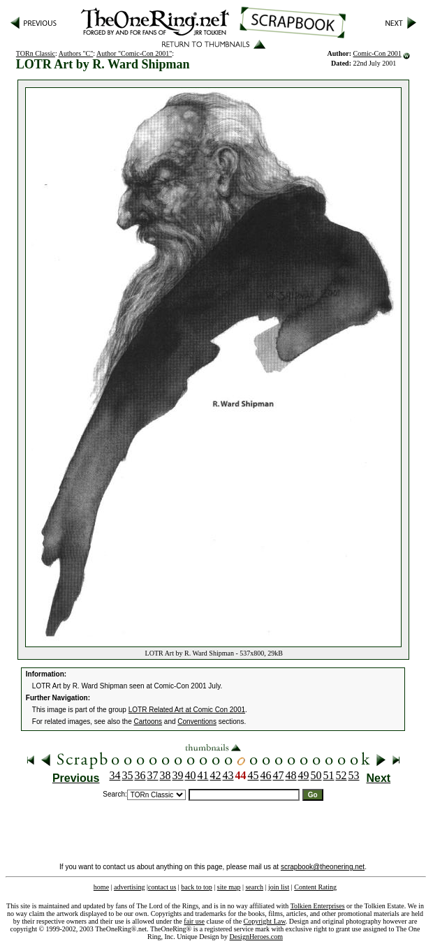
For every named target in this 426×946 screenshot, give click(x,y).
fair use (194, 921)
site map (229, 887)
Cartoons (148, 721)
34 (115, 775)
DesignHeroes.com (256, 936)
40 (190, 775)
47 (278, 775)
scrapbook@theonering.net (323, 867)
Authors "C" (76, 53)
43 (228, 775)
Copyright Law (265, 921)
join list (278, 887)
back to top (196, 887)
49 (303, 775)
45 (253, 775)
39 (178, 775)
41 (203, 775)
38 (165, 775)
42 (215, 775)
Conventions (196, 721)
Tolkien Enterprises (318, 906)
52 (341, 775)
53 (354, 775)
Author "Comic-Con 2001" (134, 53)
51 (329, 775)
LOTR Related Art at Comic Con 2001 (186, 710)
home (101, 887)
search (254, 887)
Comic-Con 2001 (377, 53)
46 (266, 775)
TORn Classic (35, 53)
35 (127, 775)
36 (140, 775)
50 (316, 775)
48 (291, 775)
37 (153, 775)
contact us (162, 887)
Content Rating (315, 887)
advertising (129, 887)
